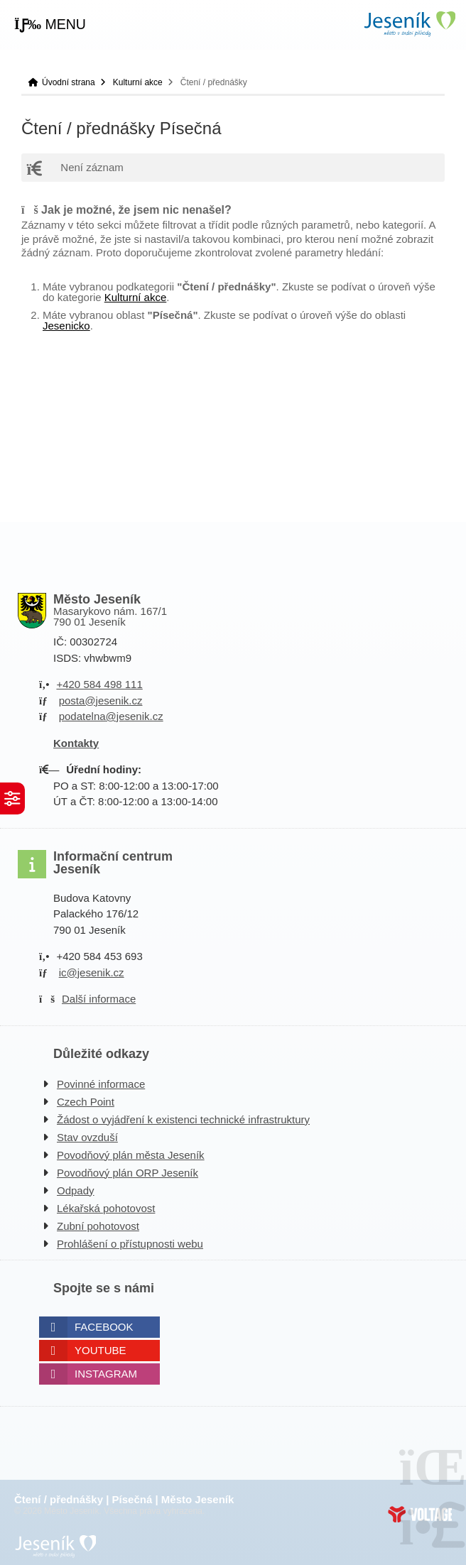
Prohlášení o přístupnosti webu (130, 1244)
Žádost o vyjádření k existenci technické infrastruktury (183, 1119)
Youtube (100, 1350)
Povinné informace (101, 1084)
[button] (50, 25)
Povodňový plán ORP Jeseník (127, 1173)
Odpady (75, 1190)
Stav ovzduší (87, 1137)
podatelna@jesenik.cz (111, 716)
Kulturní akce (138, 82)
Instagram (106, 1374)
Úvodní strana (409, 24)
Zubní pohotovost (98, 1226)
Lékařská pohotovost (106, 1208)
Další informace (99, 999)
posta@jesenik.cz (101, 700)
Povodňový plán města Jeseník (131, 1155)
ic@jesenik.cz (91, 972)
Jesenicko (66, 326)
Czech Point (85, 1102)
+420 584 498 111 (99, 684)
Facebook (104, 1327)
